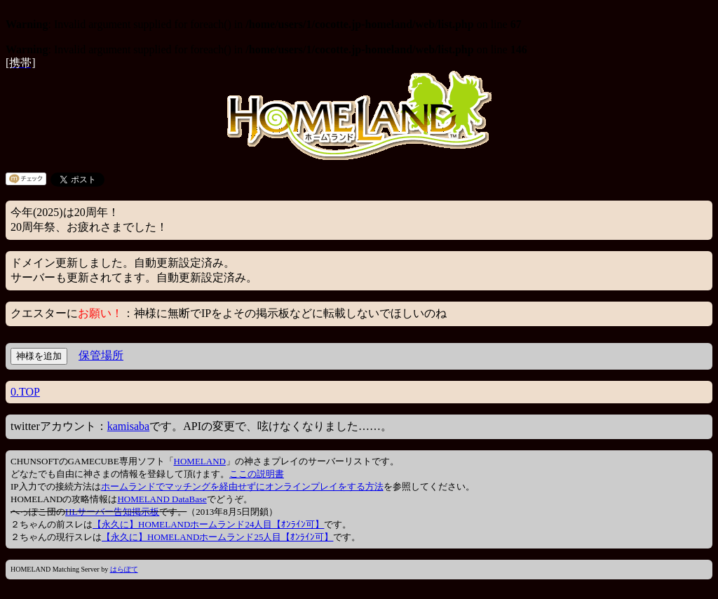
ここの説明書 (256, 474)
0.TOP (25, 392)
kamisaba (128, 426)
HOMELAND (200, 461)
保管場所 (101, 355)
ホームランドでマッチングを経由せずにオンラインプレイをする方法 (242, 486)
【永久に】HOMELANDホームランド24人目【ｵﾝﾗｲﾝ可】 (208, 524)
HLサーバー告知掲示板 (112, 511)
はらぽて (124, 569)
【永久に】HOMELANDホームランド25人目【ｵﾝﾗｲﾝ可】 (217, 537)
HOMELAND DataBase (161, 499)
